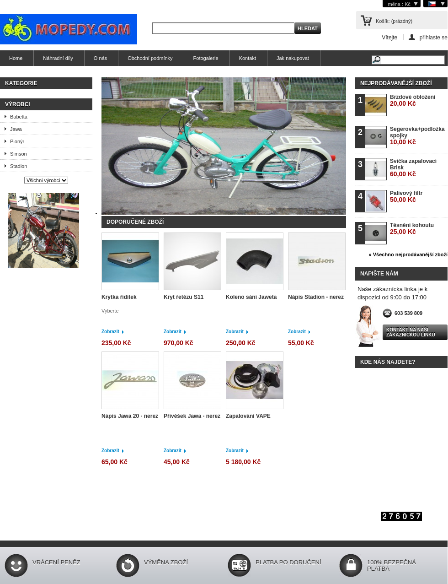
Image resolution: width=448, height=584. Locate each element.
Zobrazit (110, 331)
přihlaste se (434, 37)
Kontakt (247, 58)
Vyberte (110, 311)
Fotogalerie (206, 58)
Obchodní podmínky (150, 58)
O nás (100, 58)
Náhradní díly (58, 58)
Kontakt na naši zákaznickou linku (410, 332)
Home (15, 58)
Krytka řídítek (119, 297)
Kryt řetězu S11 (183, 297)
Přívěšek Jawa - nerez (192, 416)
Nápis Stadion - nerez (316, 297)
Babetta (18, 116)
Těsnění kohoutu (412, 228)
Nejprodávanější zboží (396, 83)
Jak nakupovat (293, 58)
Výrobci (17, 104)
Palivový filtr (406, 196)
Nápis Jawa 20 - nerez (129, 416)
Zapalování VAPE (248, 416)
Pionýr (17, 141)
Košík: (394, 21)
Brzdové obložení (412, 100)
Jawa (16, 129)
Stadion (18, 166)
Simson (18, 154)
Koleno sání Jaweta (251, 297)
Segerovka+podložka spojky (417, 136)
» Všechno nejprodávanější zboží (408, 254)
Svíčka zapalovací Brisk (413, 168)
